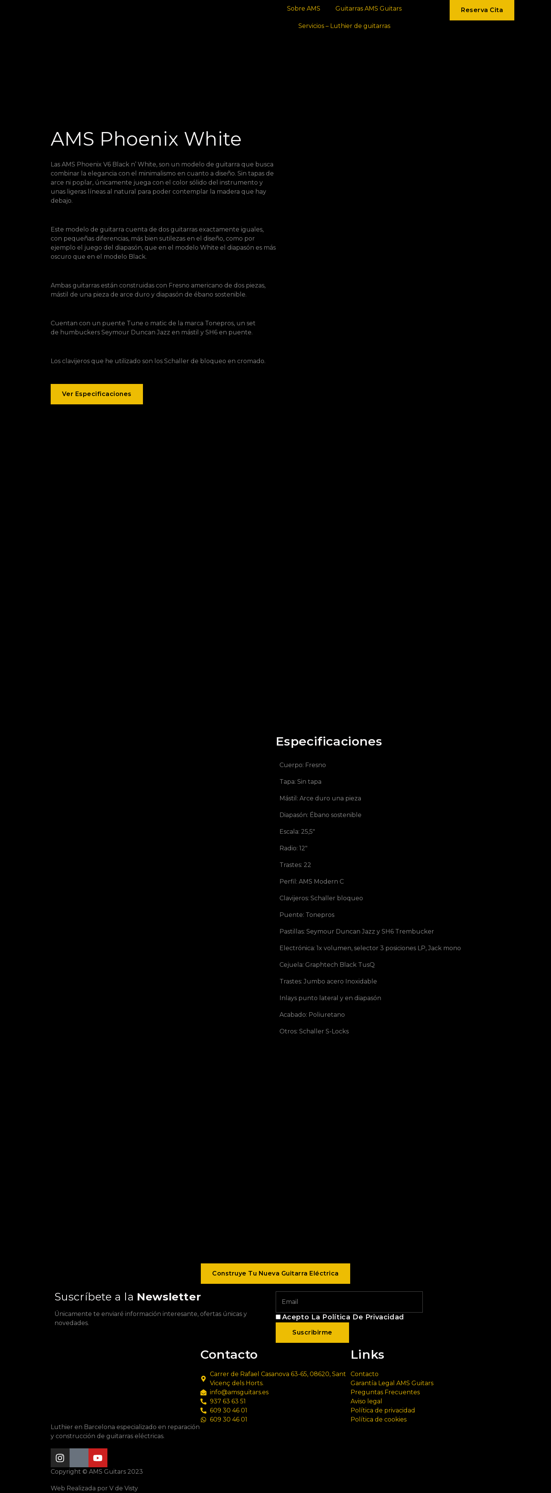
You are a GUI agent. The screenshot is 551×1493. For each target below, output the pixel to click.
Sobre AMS (303, 8)
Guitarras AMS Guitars (368, 8)
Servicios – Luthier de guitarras (344, 26)
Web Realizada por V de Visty (94, 1488)
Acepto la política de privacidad (343, 1317)
